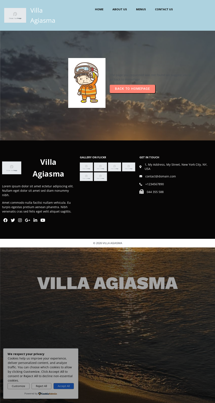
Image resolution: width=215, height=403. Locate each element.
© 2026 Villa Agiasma (107, 243)
